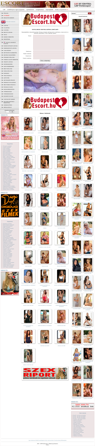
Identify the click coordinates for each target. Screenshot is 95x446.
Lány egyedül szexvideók (78, 425)
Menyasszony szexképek (8, 188)
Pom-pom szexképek (7, 235)
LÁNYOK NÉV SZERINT (9, 99)
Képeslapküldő (49, 9)
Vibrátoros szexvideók (78, 435)
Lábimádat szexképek (7, 182)
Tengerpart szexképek (7, 254)
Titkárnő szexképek (7, 259)
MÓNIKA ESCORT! (44, 348)
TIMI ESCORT (45, 269)
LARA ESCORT (28, 250)
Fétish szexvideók (77, 421)
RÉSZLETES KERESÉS (9, 17)
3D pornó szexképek (7, 146)
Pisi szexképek (6, 234)
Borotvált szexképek (7, 155)
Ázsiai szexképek (6, 150)
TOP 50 (5, 34)
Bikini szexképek (6, 151)
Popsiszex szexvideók (77, 431)
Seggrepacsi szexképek (8, 242)
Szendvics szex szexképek (8, 248)
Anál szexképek (6, 148)
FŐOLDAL (6, 13)
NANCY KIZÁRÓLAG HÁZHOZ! (88, 309)
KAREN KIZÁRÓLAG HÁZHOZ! (45, 288)
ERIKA (45, 230)
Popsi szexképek (6, 236)
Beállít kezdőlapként (40, 440)
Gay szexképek (6, 168)
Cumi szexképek (6, 160)
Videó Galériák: (82, 413)
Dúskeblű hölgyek (9, 57)
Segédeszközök (8, 64)
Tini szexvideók (76, 433)
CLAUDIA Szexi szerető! (28, 135)
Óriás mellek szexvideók (78, 430)
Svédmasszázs (8, 91)
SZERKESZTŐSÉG (8, 105)
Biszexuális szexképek (7, 152)
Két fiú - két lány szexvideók (79, 417)
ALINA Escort (61, 250)
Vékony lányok (8, 61)
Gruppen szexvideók (77, 422)
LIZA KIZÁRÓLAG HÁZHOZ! (45, 308)
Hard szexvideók (76, 423)
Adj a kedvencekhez (49, 440)
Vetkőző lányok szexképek (8, 264)
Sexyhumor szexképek (7, 243)
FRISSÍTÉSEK (7, 39)
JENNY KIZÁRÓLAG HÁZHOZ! (61, 288)
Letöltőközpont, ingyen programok (15, 9)
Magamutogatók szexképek (9, 186)
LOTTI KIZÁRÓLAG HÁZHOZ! (28, 288)
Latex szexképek (6, 183)
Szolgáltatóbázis (40, 9)
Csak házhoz (7, 50)
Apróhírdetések (30, 9)
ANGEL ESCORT (61, 348)
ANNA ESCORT (87, 291)
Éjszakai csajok (8, 87)
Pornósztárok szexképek (8, 237)
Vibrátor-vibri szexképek (8, 266)
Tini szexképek (6, 258)
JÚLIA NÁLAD (28, 211)
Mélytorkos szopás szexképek (9, 187)
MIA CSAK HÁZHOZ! (77, 163)
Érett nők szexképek (7, 164)
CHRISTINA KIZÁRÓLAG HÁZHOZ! (61, 309)
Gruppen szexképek (7, 171)
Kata (28, 348)
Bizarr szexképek (6, 154)
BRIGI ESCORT (76, 363)
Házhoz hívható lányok (10, 45)
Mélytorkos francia (9, 84)
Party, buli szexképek (7, 231)
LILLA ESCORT (61, 135)
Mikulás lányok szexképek (8, 189)
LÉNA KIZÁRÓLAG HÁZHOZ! (45, 135)
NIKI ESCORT (45, 154)
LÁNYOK (6, 25)
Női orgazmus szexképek (8, 228)
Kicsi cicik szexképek (7, 180)
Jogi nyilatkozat (32, 440)
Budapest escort (8, 96)
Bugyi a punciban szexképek (9, 157)
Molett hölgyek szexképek (8, 224)
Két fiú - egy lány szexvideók (79, 416)
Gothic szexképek (7, 170)
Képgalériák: (10, 143)
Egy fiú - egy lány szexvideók (79, 415)
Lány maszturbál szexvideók (79, 426)
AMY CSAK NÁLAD (45, 173)
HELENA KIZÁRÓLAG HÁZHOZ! (88, 362)
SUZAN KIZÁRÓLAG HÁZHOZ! (28, 329)
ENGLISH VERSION (10, 21)
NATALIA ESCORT (45, 211)
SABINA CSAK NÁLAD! (44, 250)
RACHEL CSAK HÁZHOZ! (28, 173)
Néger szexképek (6, 227)
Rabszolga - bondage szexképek (9, 239)
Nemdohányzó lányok (10, 48)
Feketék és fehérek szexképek (9, 166)
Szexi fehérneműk (9, 66)
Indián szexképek (6, 175)
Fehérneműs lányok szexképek (9, 165)
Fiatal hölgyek (8, 71)
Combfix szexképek (7, 158)
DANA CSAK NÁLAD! (28, 308)
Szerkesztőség (57, 440)
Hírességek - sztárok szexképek (9, 174)
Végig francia (8, 75)
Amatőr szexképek (7, 147)
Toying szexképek (7, 261)
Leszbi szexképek (6, 184)
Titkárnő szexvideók (77, 434)
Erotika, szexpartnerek (60, 9)
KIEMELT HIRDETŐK (9, 37)
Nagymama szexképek (7, 226)
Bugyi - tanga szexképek (8, 156)
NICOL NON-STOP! (61, 269)
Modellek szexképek (7, 223)
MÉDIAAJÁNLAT (8, 107)
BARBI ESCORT (61, 173)
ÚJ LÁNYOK (6, 27)
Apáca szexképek (6, 149)
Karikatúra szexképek (7, 176)
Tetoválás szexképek (7, 256)
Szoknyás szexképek (7, 251)
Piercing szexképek (7, 232)
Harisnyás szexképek (7, 173)
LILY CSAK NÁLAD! (61, 192)
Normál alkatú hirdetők (11, 59)
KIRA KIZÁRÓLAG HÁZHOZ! (45, 328)
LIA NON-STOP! (61, 230)
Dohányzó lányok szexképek (9, 162)
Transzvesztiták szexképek (8, 262)
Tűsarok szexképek (7, 263)
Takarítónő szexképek (7, 253)
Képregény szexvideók (78, 424)
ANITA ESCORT (28, 192)
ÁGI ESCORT (45, 192)
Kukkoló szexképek (7, 181)
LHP (4, 9)
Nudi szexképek (6, 229)
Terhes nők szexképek (7, 255)
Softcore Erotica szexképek (8, 244)
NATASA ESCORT (61, 328)
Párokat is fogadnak (10, 82)
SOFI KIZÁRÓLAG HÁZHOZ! (28, 154)
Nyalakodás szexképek (8, 230)
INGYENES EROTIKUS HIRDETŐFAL (9, 102)
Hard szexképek (6, 172)
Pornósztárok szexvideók (78, 432)
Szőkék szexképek (7, 250)
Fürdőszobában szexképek (8, 167)
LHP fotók (6, 77)
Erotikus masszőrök (9, 55)
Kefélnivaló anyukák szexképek (9, 179)
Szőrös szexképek (7, 252)
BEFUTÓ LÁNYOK (8, 32)
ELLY (76, 327)
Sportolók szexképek (7, 246)
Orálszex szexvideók (77, 429)
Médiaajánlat (63, 440)
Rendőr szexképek (7, 240)
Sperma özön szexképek (8, 245)
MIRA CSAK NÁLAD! (28, 367)
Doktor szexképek (7, 163)
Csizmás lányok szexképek (8, 159)
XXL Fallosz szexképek (8, 267)
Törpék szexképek (7, 260)
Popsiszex (6, 73)
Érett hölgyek (8, 68)
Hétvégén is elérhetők (10, 52)
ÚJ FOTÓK (6, 30)
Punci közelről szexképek (8, 238)
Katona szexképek (7, 178)
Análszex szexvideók (77, 419)
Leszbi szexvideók (77, 427)
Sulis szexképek (6, 247)
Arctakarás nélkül (9, 80)
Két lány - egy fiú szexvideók (79, 418)
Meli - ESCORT (76, 181)
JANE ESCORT (28, 269)
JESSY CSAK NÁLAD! (28, 230)
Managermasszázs (9, 89)
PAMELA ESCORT (61, 211)
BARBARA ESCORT (61, 154)
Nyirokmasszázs (8, 93)
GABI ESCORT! (87, 255)
